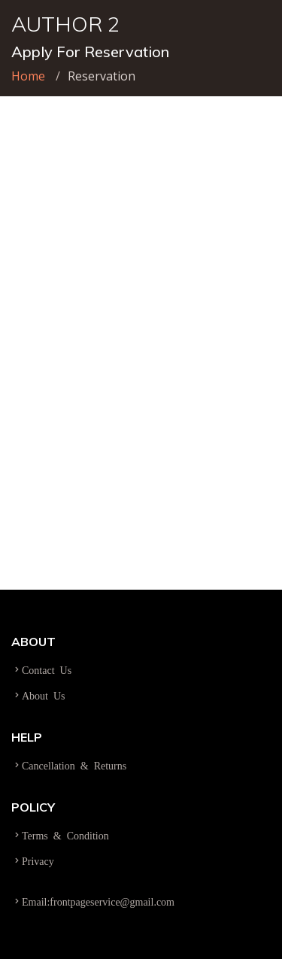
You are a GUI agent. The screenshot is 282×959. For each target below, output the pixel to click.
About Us (43, 695)
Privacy (38, 860)
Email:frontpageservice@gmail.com (98, 901)
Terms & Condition (65, 835)
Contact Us (46, 669)
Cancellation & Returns (74, 765)
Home (28, 76)
